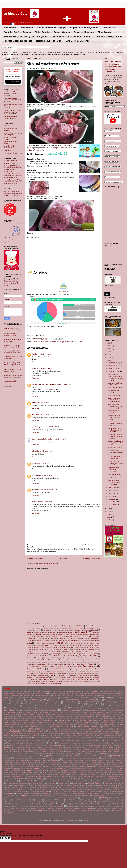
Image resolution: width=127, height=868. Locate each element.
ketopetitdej (106, 756)
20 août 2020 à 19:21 (43, 463)
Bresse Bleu (66, 702)
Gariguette (49, 745)
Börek (105, 699)
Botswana (95, 632)
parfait (13, 779)
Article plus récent (35, 559)
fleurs (94, 740)
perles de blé (80, 781)
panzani (73, 776)
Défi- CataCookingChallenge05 (81, 722)
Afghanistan (38, 626)
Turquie (31, 679)
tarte (79, 804)
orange (49, 774)
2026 (108, 343)
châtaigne (104, 708)
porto (15, 787)
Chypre (98, 636)
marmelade (85, 764)
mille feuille (13, 768)
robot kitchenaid (61, 791)
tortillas (87, 806)
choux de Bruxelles (9, 712)
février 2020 (113, 502)
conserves (22, 714)
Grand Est (39, 645)
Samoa (87, 671)
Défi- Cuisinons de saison (87, 727)
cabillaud (65, 704)
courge (108, 714)
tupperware (42, 808)
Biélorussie (61, 632)
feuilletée (40, 740)
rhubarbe (16, 791)
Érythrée (58, 681)
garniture (57, 745)
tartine (94, 804)
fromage (61, 342)
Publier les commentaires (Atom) (47, 563)
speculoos (61, 802)
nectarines (100, 770)
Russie (42, 669)
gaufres (79, 745)
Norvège (63, 660)
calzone (113, 704)
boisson (76, 700)
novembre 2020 (114, 365)
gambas (36, 745)
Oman (89, 660)
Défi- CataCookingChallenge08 (33, 725)
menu (61, 766)
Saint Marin (44, 671)
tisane (37, 806)
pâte (74, 779)
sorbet (27, 802)
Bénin (86, 634)
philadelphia (10, 783)
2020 (108, 360)
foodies (115, 740)
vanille (107, 808)
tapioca (73, 804)
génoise (110, 745)
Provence (44, 666)
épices (59, 737)
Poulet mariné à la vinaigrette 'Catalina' (10, 92)
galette (28, 745)
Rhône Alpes (76, 666)
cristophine (120, 716)
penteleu (72, 781)
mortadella (87, 768)
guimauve (43, 749)
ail (54, 691)
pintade (34, 783)
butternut (57, 704)
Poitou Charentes (80, 664)
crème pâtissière (85, 716)
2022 (108, 354)
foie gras (107, 740)
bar (21, 698)
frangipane (75, 743)
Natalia (34, 354)
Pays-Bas (53, 664)
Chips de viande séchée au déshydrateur (113, 469)
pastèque (49, 779)
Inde (70, 647)
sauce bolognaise (39, 797)
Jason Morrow (71, 820)
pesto (101, 781)
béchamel (55, 698)
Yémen (91, 679)
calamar (106, 704)
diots (62, 735)
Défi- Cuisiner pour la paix (61, 727)
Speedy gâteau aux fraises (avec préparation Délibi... (115, 399)
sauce (103, 796)
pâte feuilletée (112, 779)
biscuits (34, 700)
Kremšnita (84, 758)
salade (97, 793)
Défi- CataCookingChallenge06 (106, 722)
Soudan (93, 673)
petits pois (120, 781)
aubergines (15, 695)
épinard (67, 737)
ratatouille (42, 789)
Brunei (47, 634)
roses (100, 791)
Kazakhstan (74, 649)
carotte (106, 706)
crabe (12, 716)
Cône (114, 712)
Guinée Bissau (72, 645)
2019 (108, 508)
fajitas (15, 740)
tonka (80, 806)
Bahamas (63, 630)
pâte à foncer (87, 778)
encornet (11, 737)
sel (32, 800)
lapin (11, 760)
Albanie (58, 626)
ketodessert (73, 756)
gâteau (69, 745)
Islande (29, 649)
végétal (12, 810)
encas (5, 737)
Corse (54, 638)
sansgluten (23, 796)
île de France (38, 683)
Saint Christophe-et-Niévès (50, 793)
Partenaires (109, 28)
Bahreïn (71, 630)
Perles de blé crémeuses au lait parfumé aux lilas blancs (13, 112)
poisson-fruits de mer (20, 785)
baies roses (112, 695)
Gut (33, 403)
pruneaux (81, 787)
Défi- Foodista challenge (45, 729)
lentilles (64, 760)
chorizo (75, 710)
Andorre (96, 626)
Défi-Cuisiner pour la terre (41, 733)
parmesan (20, 779)
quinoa (8, 789)
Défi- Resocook (74, 731)
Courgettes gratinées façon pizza (115, 384)
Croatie (79, 638)
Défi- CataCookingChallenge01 (107, 720)
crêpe (96, 716)
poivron (75, 785)
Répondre (35, 362)
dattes (109, 718)
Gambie (92, 643)
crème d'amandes (72, 716)
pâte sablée (13, 781)
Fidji (43, 643)
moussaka (113, 768)
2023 (108, 351)
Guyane (29, 647)
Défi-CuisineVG (55, 733)
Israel (36, 649)
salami (113, 793)
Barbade (86, 630)
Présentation (26, 28)
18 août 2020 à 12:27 (46, 368)
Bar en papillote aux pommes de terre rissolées (12, 99)
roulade (112, 791)
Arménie (89, 628)
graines (82, 747)
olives (23, 774)
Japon (58, 649)
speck (54, 802)
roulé (118, 791)
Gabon (85, 643)
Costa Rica (70, 638)
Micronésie (82, 655)
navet (94, 770)
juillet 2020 (112, 487)
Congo (47, 638)
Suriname (43, 675)
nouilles (97, 772)
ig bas (68, 751)
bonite (100, 700)
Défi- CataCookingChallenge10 (79, 725)
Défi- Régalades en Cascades (58, 731)
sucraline (114, 802)
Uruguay (54, 679)
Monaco (39, 658)
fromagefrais (102, 743)
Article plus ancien (91, 559)
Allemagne (77, 626)
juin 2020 (112, 490)
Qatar (59, 666)
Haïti (48, 647)
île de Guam (47, 683)
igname (83, 751)
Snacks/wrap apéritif (10, 381)
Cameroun (30, 636)
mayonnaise (38, 766)
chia (24, 710)
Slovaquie (71, 673)
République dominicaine (78, 669)
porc (8, 787)
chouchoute (109, 710)
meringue (75, 766)
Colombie (32, 638)
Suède (51, 675)
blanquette (51, 700)
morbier (73, 768)
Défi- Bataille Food (46, 720)
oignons (14, 774)
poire (91, 783)
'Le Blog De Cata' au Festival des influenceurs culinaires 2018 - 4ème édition (13, 175)
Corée (61, 638)
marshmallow (118, 764)
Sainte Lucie (72, 671)
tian (16, 806)
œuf (122, 772)
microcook (102, 766)
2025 (108, 346)
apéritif (44, 693)
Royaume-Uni (31, 669)
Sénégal (73, 675)
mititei (30, 768)
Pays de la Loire (40, 664)
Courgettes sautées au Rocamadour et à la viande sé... (115, 436)
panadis (27, 776)
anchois (119, 691)
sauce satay (83, 797)
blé (57, 699)
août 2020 (112, 374)
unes (78, 808)
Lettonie (65, 651)
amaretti (105, 691)
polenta (84, 785)
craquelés (33, 716)
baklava (120, 695)
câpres (92, 706)
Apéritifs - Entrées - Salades (17, 32)
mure (51, 770)
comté (98, 712)
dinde (55, 735)
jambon (102, 754)
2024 (108, 349)
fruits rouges (69, 342)
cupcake (75, 718)
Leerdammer (37, 760)
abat (5, 691)
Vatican (68, 679)
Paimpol (101, 774)
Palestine (68, 662)
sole (8, 802)
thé (4, 806)
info (50, 754)
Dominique (46, 640)
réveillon (119, 789)
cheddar (118, 708)
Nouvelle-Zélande (74, 660)
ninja (16, 772)
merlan (83, 766)
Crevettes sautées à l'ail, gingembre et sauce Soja (12, 352)
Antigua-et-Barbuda (40, 628)
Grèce (46, 645)
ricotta (42, 791)
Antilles (51, 628)
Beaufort (47, 697)
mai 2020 (112, 493)
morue (94, 768)
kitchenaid (55, 758)
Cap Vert (45, 636)
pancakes (48, 776)
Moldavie (30, 658)
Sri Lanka (82, 802)
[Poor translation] (7, 838)
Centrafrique (53, 636)
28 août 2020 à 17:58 (50, 489)
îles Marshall (56, 683)
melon (47, 766)
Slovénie (79, 673)
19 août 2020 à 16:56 (46, 451)
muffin (44, 770)
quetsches (108, 787)
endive (18, 737)
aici (43, 335)
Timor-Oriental (55, 677)
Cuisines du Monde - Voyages (51, 28)
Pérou (53, 666)
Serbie (36, 673)
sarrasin (95, 796)
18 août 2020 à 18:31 (52, 427)
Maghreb (88, 653)
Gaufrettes (89, 745)
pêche (65, 781)
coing (76, 712)
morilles (80, 768)
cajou (93, 704)
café (82, 704)
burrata (43, 704)
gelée (103, 745)
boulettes (22, 702)
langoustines (105, 758)
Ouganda (34, 662)
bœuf (69, 700)
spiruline (76, 802)
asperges (120, 693)
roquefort (93, 791)
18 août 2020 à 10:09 (45, 354)
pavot (38, 781)
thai (111, 804)
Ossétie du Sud (75, 774)
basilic (41, 698)
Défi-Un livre (17, 735)
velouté (22, 810)
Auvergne (46, 630)
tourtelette (115, 806)
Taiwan (96, 675)
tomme (70, 806)
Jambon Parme (112, 754)
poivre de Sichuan (65, 785)
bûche (18, 704)
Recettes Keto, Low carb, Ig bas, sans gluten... (26, 36)
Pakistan (53, 662)
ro (53, 791)
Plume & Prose (37, 489)
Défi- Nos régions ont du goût (99, 729)
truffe (22, 808)
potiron (44, 787)
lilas (6, 762)
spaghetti (48, 802)
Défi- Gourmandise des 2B (65, 729)
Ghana (98, 643)
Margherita (76, 764)
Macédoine (70, 654)
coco (61, 712)
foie (100, 740)
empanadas (118, 735)
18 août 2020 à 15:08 (64, 384)
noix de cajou (46, 772)
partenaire (31, 779)
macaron (95, 762)
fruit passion (113, 743)
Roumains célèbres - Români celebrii (10, 147)
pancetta (56, 776)
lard (16, 760)
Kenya (82, 649)
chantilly (73, 708)
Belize (29, 632)
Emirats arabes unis (64, 640)
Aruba (96, 628)
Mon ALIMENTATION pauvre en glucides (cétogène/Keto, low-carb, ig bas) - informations (13, 168)
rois (80, 791)
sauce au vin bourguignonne (15, 797)
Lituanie (38, 654)
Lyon (62, 654)
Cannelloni (71, 706)
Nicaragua (89, 658)
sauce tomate (93, 798)
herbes (23, 751)
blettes (63, 700)
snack (117, 799)
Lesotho (58, 651)
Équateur (50, 681)
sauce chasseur (51, 797)
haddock (92, 749)
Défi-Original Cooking (68, 733)
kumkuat (91, 758)
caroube (114, 706)
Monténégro (56, 658)
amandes (94, 691)
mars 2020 (112, 499)
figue (57, 740)
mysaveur (65, 770)
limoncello (24, 762)
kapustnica (27, 756)
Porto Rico (21, 787)
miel (7, 768)
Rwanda (50, 669)
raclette (16, 789)
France (59, 643)
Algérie (66, 626)
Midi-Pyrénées (92, 656)
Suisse (35, 675)
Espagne (75, 640)
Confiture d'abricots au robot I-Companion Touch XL (13, 357)
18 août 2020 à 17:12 (47, 415)
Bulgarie (60, 634)
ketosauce (17, 758)
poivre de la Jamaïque (52, 785)
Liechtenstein (94, 651)
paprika (110, 776)
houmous (51, 751)
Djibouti (39, 640)
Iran (90, 647)
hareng (110, 749)
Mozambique (66, 658)
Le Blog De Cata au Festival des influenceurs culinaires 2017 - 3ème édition (13, 181)
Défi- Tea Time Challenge (90, 731)
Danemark (30, 640)
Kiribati (98, 649)
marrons (108, 764)
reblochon (59, 789)
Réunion (91, 669)
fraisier (34, 743)
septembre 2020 (114, 371)
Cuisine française (37, 718)
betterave (98, 698)
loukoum (57, 762)
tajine (59, 804)
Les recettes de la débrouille (42, 439)
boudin (14, 702)
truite (28, 808)
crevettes (105, 716)
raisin (34, 789)
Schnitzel (21, 799)
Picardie (69, 664)
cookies (38, 714)
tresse (121, 806)
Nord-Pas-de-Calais (40, 660)
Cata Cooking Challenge (77, 41)
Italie (42, 649)
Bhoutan (44, 632)
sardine (72, 796)
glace (75, 342)
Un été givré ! (57, 153)
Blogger (86, 820)
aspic (7, 695)
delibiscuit (26, 735)
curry (93, 718)
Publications (10, 28)
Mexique (73, 656)
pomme (99, 785)
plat (67, 783)
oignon (8, 774)
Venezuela (76, 679)
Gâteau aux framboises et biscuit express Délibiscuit (115, 430)
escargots (89, 737)
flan (87, 740)
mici (96, 766)
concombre (106, 712)
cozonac (6, 716)
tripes (17, 808)
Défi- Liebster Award (81, 729)
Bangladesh (78, 630)
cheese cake (8, 710)
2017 (108, 514)
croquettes (15, 718)
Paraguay (30, 664)
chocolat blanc (66, 710)
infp (55, 753)
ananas (112, 691)
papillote (86, 776)
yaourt (101, 810)
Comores (40, 638)
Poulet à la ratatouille (115, 395)
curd (88, 718)
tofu (42, 806)
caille (88, 704)
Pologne (90, 664)
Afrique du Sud (48, 626)
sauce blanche (29, 797)
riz (48, 791)
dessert (46, 735)
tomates (60, 806)
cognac (71, 712)
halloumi (104, 749)
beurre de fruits (116, 698)
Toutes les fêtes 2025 (11, 163)
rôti (105, 791)
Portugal (35, 666)
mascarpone (14, 766)
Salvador (80, 671)
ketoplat (115, 756)
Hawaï (42, 647)
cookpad (45, 714)
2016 (108, 517)
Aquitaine (58, 628)
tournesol (101, 806)
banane (6, 698)
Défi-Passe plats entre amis (87, 733)
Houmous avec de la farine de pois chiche (12, 340)
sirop (91, 800)
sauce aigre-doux (113, 795)
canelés (49, 706)
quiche (121, 787)
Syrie (67, 675)
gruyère (27, 749)
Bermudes (36, 632)
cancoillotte (40, 706)
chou (83, 710)
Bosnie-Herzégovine (81, 632)
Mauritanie (64, 656)
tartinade (87, 804)
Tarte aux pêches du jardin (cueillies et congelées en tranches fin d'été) (12, 364)
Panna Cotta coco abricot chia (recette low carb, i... (115, 463)
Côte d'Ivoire (94, 638)
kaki (20, 756)
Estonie (84, 640)
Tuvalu (40, 679)
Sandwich (12, 796)
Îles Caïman (84, 681)
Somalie (86, 673)
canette (55, 706)
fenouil (26, 740)
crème (41, 716)
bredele (52, 702)
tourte (108, 806)
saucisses (103, 798)
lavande (29, 760)
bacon (82, 695)
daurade (115, 718)
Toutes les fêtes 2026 (11, 161)
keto (50, 756)
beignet (63, 698)
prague (61, 787)
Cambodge (94, 634)
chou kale (91, 710)
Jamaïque (51, 649)
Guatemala (55, 645)
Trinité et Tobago (77, 677)
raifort (28, 789)
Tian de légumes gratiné (113, 391)
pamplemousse (17, 776)
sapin (65, 796)
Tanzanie (29, 677)
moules (106, 768)
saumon (121, 798)
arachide (75, 693)
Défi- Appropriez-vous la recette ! (25, 720)
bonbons (92, 700)
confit (119, 712)
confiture (6, 714)
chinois (44, 710)
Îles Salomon (29, 753)
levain (94, 760)
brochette (104, 702)
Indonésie (78, 647)
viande (40, 810)
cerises (32, 708)
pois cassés (114, 783)
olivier (30, 774)
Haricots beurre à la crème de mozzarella (115, 451)
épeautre (46, 737)
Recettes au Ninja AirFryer (110, 36)
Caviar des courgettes (115, 387)
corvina (85, 714)
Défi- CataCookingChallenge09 (56, 725)
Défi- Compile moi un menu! (47, 342)
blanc (35, 342)
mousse (121, 768)
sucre (120, 802)
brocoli (111, 702)
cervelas (40, 708)
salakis (107, 793)
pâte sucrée (23, 781)
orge (62, 774)
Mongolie (47, 658)
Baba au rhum (74, 695)
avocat (49, 695)
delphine (35, 368)
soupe (40, 802)
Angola (29, 628)
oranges (55, 774)
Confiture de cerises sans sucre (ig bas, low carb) (12, 346)
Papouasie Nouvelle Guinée (90, 662)
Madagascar (79, 654)
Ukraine (46, 679)
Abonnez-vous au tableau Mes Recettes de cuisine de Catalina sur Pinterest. (13, 193)
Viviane (34, 501)
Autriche (37, 630)
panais (33, 776)
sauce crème (74, 798)
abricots (19, 691)
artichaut (99, 693)
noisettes (29, 772)
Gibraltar (31, 645)
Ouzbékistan (44, 662)
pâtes (31, 781)
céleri (121, 706)
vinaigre (75, 810)
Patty (34, 463)
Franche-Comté (75, 643)
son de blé (20, 802)
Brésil (53, 634)
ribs (35, 791)
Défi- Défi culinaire (107, 727)
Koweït (31, 651)
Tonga (68, 677)
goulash (76, 747)
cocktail (56, 712)
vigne (63, 810)
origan (67, 774)
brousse (119, 702)
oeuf (116, 772)
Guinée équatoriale (85, 645)
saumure (8, 799)
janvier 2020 (113, 505)
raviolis (51, 789)
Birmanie (52, 632)
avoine (56, 695)
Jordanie (66, 649)
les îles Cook (41, 681)
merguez (67, 766)
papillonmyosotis (38, 427)
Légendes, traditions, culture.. (84, 28)
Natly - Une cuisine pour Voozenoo (44, 384)
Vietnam (83, 679)
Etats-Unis (120, 737)
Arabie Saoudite (69, 628)
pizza (53, 783)
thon (10, 806)
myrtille (57, 770)
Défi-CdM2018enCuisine (23, 733)
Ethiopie (37, 643)
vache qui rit (100, 808)
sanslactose (35, 796)
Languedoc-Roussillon (42, 651)
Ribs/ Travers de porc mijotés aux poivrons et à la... (115, 378)
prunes (88, 787)
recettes (73, 789)
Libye (86, 651)
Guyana (96, 645)
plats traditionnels (80, 783)
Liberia (80, 651)
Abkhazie (29, 626)
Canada (38, 636)
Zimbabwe (32, 681)
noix (37, 772)
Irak (85, 647)
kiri (42, 758)
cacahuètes (73, 704)
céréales (25, 708)
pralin (66, 787)
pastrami (57, 779)
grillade (13, 749)
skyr (97, 799)
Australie (29, 630)
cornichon (72, 714)
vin (69, 810)
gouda (69, 747)
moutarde (9, 770)
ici (61, 326)
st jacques (90, 802)
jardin (8, 756)
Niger (96, 658)
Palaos (61, 662)
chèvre (17, 710)
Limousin (30, 654)
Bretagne (39, 634)
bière (20, 700)
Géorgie (36, 647)
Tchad (37, 677)
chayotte (111, 708)
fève (48, 740)
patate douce (66, 779)
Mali (42, 656)
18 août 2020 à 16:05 (42, 403)
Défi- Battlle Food (64, 720)
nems (107, 770)
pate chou (95, 778)
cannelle (62, 706)
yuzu (114, 810)
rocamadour (73, 791)
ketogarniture (88, 756)
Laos (51, 651)
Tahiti (89, 675)
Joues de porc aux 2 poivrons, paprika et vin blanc (115, 423)
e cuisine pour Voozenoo (58, 148)
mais (7, 764)
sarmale (86, 796)
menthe (54, 766)
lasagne (22, 760)
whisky (90, 810)
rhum (24, 791)
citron (39, 712)
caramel (99, 706)
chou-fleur (99, 710)
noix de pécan (57, 772)
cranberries (25, 716)
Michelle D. (36, 415)
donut (87, 735)
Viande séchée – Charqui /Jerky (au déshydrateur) (115, 406)
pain (107, 774)
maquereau (68, 764)
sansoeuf (45, 796)
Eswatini (91, 640)
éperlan (53, 737)
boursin (46, 702)
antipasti (37, 693)
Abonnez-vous (13, 82)
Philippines (61, 664)
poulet (52, 787)
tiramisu (30, 806)
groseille (19, 749)
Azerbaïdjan (55, 630)
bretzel (82, 702)
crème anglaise (60, 716)
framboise (42, 743)
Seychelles (45, 673)
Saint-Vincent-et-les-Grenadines (57, 671)
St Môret (99, 802)
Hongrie (62, 647)
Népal (83, 660)
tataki (101, 804)
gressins (6, 749)
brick (87, 702)
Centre (62, 636)
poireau (98, 783)
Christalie (35, 451)
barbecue (34, 697)
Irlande (96, 647)
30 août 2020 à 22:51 (45, 501)
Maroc (55, 656)
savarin (15, 799)
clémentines (47, 712)
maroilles (101, 764)
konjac (71, 758)
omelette (41, 774)
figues (64, 740)
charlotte (95, 708)
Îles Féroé (93, 681)
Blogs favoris (104, 32)
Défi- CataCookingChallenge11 (104, 725)
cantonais (78, 706)
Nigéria (29, 660)
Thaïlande (44, 677)
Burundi (80, 634)
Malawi (29, 656)
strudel (108, 802)
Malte (48, 656)
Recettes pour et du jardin (49, 41)
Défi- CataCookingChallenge (84, 720)
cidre (33, 712)
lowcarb (65, 762)
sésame (59, 800)
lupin (70, 762)
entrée (36, 737)
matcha (23, 766)
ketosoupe (25, 758)
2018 (108, 511)
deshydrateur (36, 735)
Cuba (85, 638)
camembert (8, 706)
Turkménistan (96, 677)
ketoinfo (98, 756)
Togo (62, 677)
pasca (42, 779)
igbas (74, 751)
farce (21, 740)
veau (5, 810)
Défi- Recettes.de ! (35, 731)
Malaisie (95, 654)
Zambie (97, 679)
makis (13, 764)
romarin (86, 791)
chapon (89, 708)
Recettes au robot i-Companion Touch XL (73, 36)
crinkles (114, 716)
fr (57, 342)
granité (98, 747)
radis (21, 789)
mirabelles (22, 768)
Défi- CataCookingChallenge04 (57, 722)
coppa (53, 714)
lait (97, 758)
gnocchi (48, 747)
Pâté (80, 778)
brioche (95, 702)
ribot (30, 791)
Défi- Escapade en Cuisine (14, 729)
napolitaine (82, 770)
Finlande (50, 643)
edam (92, 735)
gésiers (6, 747)
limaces (12, 762)
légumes (53, 760)
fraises (27, 743)
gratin (104, 747)
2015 (108, 520)
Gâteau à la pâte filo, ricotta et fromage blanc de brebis (13, 105)
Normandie (54, 660)
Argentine (80, 628)
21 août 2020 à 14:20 (45, 475)
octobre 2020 (113, 368)
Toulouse (94, 806)
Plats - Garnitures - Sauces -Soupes (52, 32)
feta (32, 740)
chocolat (53, 710)
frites (82, 743)
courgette (117, 714)
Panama (77, 662)
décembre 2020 (114, 363)
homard (29, 751)
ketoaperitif (60, 756)
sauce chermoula (62, 798)
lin (38, 762)
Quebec (66, 666)
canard (31, 706)
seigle (27, 799)
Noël (22, 772)
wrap (95, 810)
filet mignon (72, 740)
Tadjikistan (82, 675)
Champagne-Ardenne (72, 636)
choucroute (119, 710)
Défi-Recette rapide (104, 733)
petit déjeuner (109, 781)
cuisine (28, 718)
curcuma (82, 718)
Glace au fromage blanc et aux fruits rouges (12, 370)
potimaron (37, 787)
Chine (89, 636)
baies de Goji (103, 695)
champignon (63, 708)
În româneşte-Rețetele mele (13, 153)
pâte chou (103, 778)
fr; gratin (13, 743)
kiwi (65, 758)
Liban (72, 651)
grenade (118, 747)
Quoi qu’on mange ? (36, 150)
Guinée (63, 645)
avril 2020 (112, 496)
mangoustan (51, 764)
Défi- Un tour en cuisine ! (108, 731)
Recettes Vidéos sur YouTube (18, 41)
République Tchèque (62, 669)
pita (49, 783)
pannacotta (64, 776)
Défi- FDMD (29, 729)
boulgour (30, 702)
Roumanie (88, 666)
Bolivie (70, 632)
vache (80, 342)
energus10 (27, 737)
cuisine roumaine (49, 718)
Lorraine (46, 654)
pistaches (41, 783)
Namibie (75, 658)
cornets (65, 714)
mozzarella (27, 770)
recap (66, 789)
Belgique (94, 630)
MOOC (67, 768)
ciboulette (27, 712)
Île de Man (76, 681)
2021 (108, 357)
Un (48, 148)
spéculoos (69, 802)
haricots (117, 749)
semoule (37, 800)
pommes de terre (117, 785)
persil (94, 781)
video (49, 810)
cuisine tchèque (62, 718)
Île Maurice (67, 681)
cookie (31, 714)
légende (45, 760)
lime (17, 762)
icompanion (60, 751)
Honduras (54, 647)
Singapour (63, 673)
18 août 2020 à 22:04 (60, 439)
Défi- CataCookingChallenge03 (33, 722)
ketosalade (7, 758)
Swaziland (60, 675)
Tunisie (86, 677)
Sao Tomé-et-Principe (56, 795)
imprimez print (63, 291)
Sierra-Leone (54, 673)
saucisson (113, 798)
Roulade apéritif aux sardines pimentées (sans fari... (115, 476)
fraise (20, 743)
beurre (107, 698)
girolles (34, 747)
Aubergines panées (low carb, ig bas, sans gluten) (114, 456)
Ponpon (35, 475)
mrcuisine (37, 770)
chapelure (82, 708)
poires (106, 783)
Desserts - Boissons (84, 32)
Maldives (36, 655)
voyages (84, 810)
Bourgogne (30, 634)
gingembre (26, 747)
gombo (54, 747)
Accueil (63, 559)
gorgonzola (61, 747)
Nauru (82, 658)
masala (5, 766)
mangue (59, 764)
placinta (61, 783)
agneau (48, 691)
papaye (80, 776)
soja (122, 800)
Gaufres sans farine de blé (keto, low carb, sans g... (115, 442)
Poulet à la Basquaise (115, 447)
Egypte (53, 640)
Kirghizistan (90, 649)
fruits (121, 743)
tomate (52, 806)
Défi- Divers (119, 727)
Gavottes (97, 745)
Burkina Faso (71, 634)
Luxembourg (55, 654)
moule (99, 768)
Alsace (87, 626)
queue (115, 787)
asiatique (112, 693)
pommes (106, 785)
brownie (6, 704)
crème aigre (49, 716)
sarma (79, 796)
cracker (18, 716)
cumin (69, 718)
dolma (73, 735)
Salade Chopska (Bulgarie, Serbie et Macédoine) (115, 482)
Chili (83, 636)
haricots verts (8, 751)
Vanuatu (62, 679)
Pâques (117, 776)
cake (99, 704)
